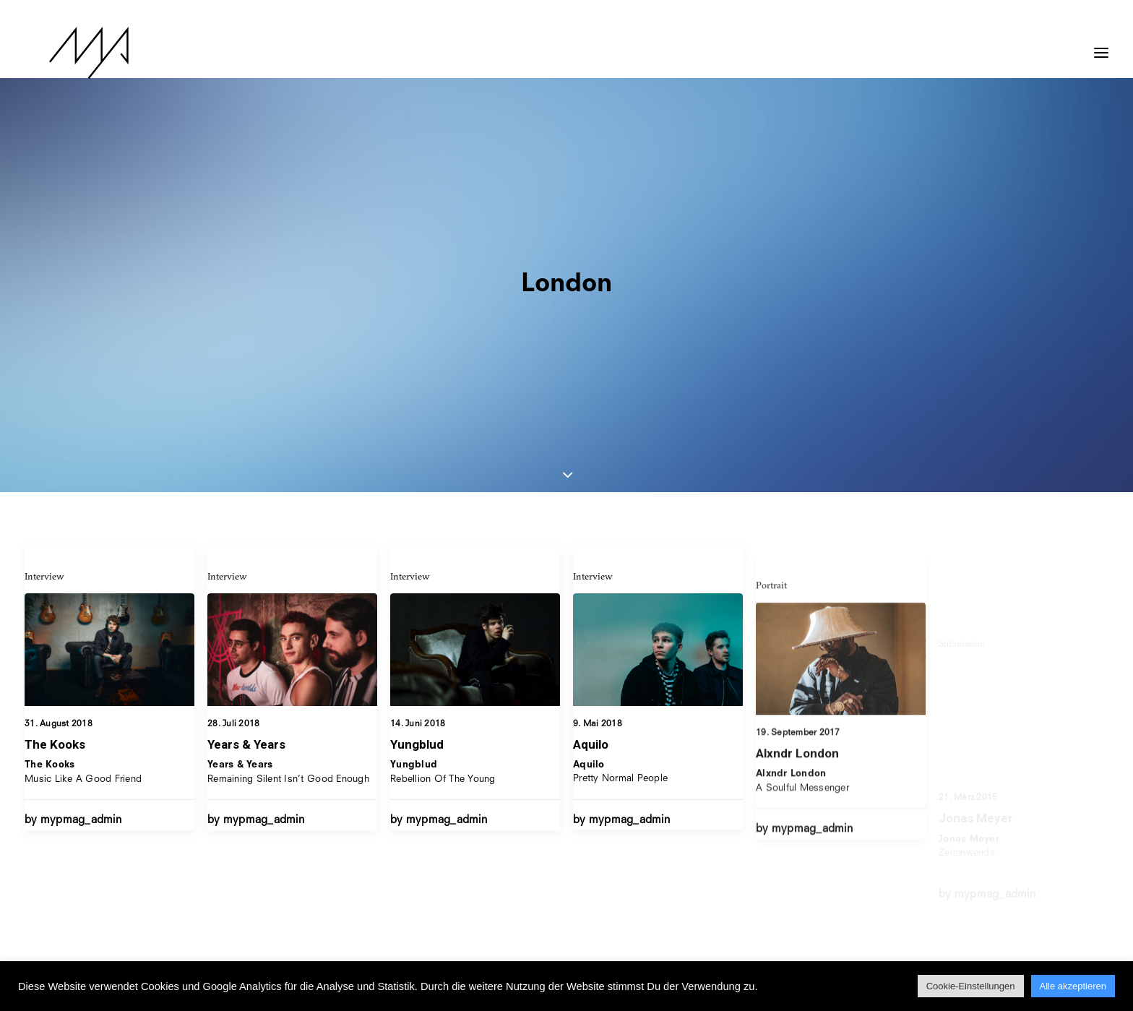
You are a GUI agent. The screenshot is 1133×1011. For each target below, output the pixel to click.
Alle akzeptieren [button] (1073, 986)
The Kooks (55, 499)
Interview (44, 331)
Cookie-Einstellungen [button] (970, 986)
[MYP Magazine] (64, 53)
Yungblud (417, 511)
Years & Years (246, 499)
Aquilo (590, 533)
